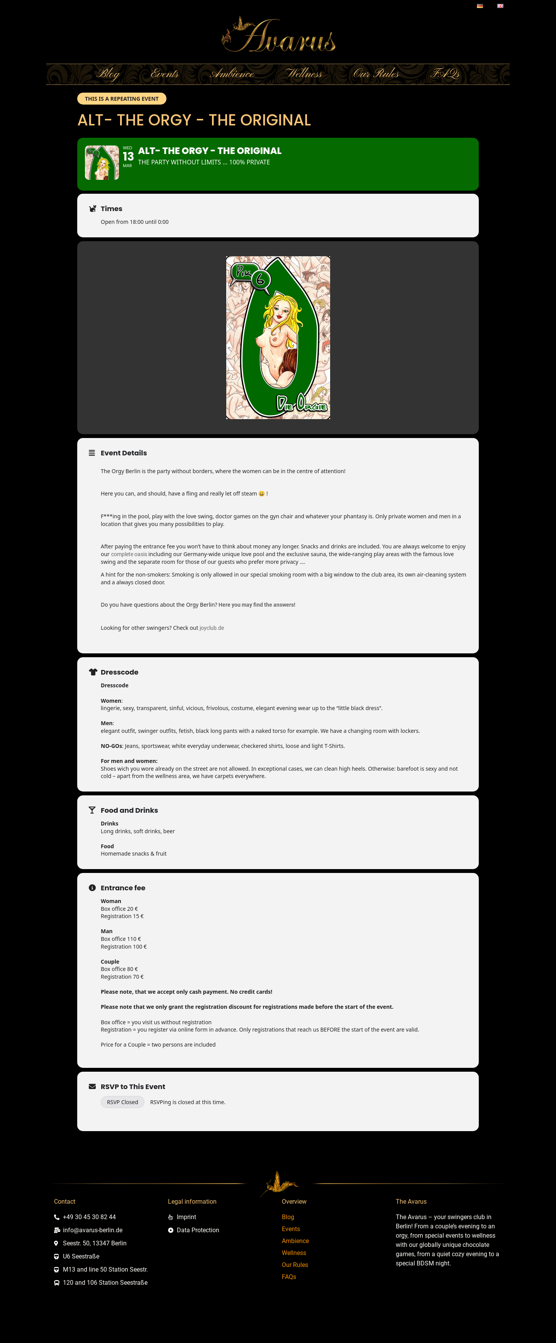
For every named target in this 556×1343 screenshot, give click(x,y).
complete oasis (129, 573)
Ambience (232, 76)
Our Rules (376, 76)
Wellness (303, 76)
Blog (108, 76)
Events (164, 76)
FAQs (445, 76)
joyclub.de (212, 647)
